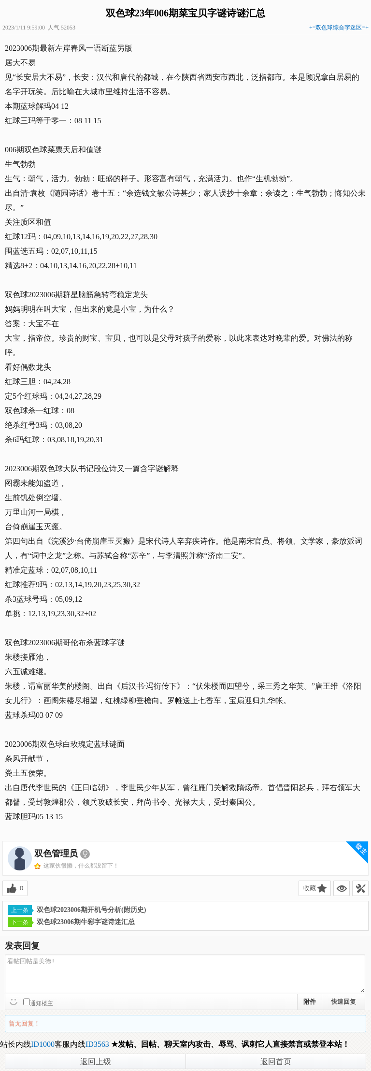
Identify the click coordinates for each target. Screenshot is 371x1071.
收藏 (309, 888)
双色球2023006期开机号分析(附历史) (77, 910)
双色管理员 (56, 853)
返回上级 (95, 1061)
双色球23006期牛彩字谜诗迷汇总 (71, 922)
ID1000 (43, 1044)
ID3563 (97, 1044)
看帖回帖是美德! (185, 974)
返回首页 (275, 1061)
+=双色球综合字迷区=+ (339, 27)
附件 (309, 1001)
